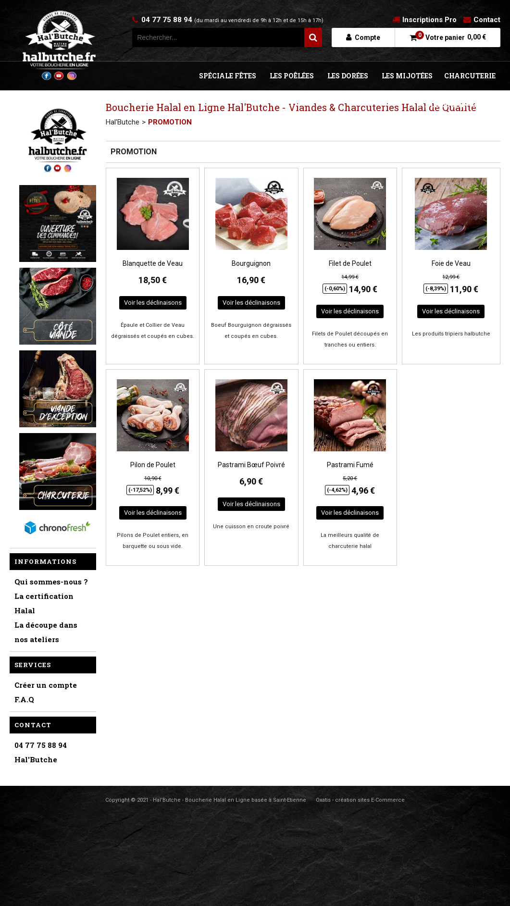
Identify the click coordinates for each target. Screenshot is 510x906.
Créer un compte (45, 685)
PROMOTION (170, 122)
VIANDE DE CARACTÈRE (452, 104)
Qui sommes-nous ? (51, 581)
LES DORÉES (347, 75)
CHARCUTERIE (470, 75)
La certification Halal (44, 603)
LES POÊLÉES (292, 75)
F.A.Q (24, 699)
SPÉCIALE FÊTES (227, 75)
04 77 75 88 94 (232, 19)
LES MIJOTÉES (407, 75)
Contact (486, 19)
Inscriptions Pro (429, 19)
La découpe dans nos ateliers (45, 632)
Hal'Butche (122, 122)
